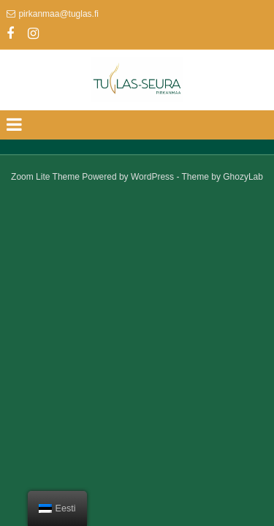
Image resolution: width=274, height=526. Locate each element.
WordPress (152, 177)
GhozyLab (243, 177)
